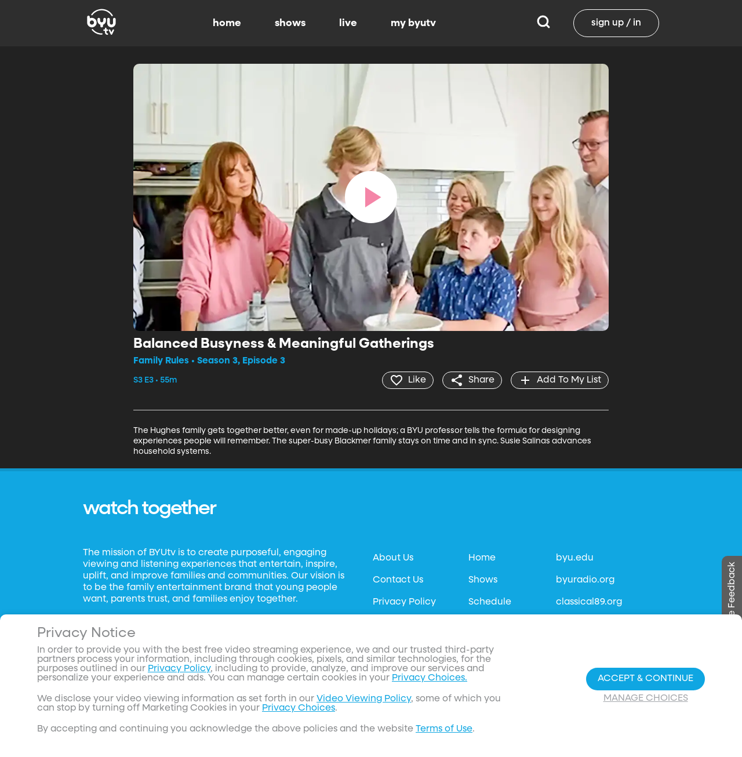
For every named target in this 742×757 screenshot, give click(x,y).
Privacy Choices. (429, 678)
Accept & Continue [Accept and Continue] (645, 678)
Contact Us (398, 580)
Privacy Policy (404, 602)
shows (290, 23)
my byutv (413, 23)
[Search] (543, 23)
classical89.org (589, 602)
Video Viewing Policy (364, 699)
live (348, 23)
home (227, 23)
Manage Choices (645, 698)
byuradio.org (585, 580)
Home (482, 558)
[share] (472, 380)
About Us (393, 558)
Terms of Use (444, 729)
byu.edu (575, 558)
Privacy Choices (298, 708)
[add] (560, 380)
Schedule (489, 602)
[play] (371, 197)
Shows (482, 580)
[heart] (408, 380)
